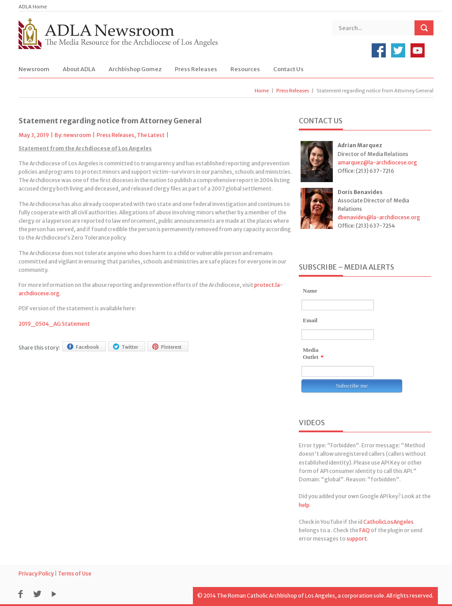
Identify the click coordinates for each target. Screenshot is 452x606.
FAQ (364, 530)
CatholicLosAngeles (388, 521)
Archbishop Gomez (135, 69)
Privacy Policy (36, 573)
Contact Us (288, 69)
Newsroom (34, 69)
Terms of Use (74, 573)
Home (262, 91)
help (304, 505)
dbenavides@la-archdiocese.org (379, 217)
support (357, 538)
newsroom (77, 135)
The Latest (151, 135)
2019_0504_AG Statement (54, 323)
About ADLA (79, 69)
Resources (245, 69)
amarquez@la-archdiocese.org (377, 162)
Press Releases (196, 69)
